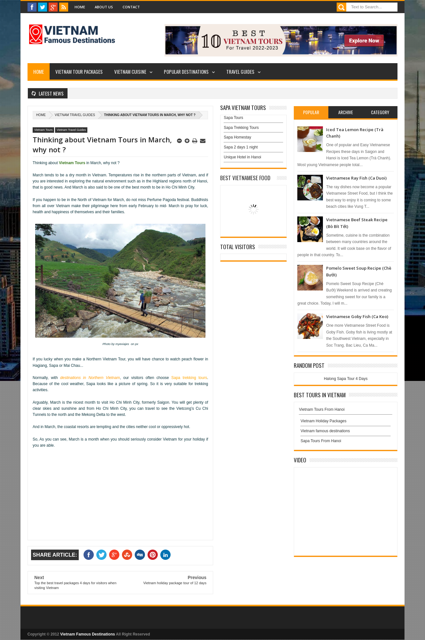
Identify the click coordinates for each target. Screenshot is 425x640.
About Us (104, 6)
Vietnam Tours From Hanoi (321, 409)
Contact (131, 6)
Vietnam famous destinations (325, 431)
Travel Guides (240, 71)
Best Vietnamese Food (245, 178)
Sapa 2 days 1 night (241, 147)
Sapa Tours (233, 117)
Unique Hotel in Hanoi (242, 157)
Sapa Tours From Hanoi (321, 441)
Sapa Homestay (237, 137)
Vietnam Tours (43, 129)
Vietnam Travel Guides (75, 115)
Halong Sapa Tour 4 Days (346, 378)
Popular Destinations (186, 71)
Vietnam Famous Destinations (87, 634)
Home (80, 6)
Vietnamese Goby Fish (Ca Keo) (357, 316)
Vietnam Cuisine (130, 71)
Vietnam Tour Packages (79, 71)
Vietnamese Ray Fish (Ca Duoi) (356, 178)
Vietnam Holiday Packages (346, 422)
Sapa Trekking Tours (241, 127)
